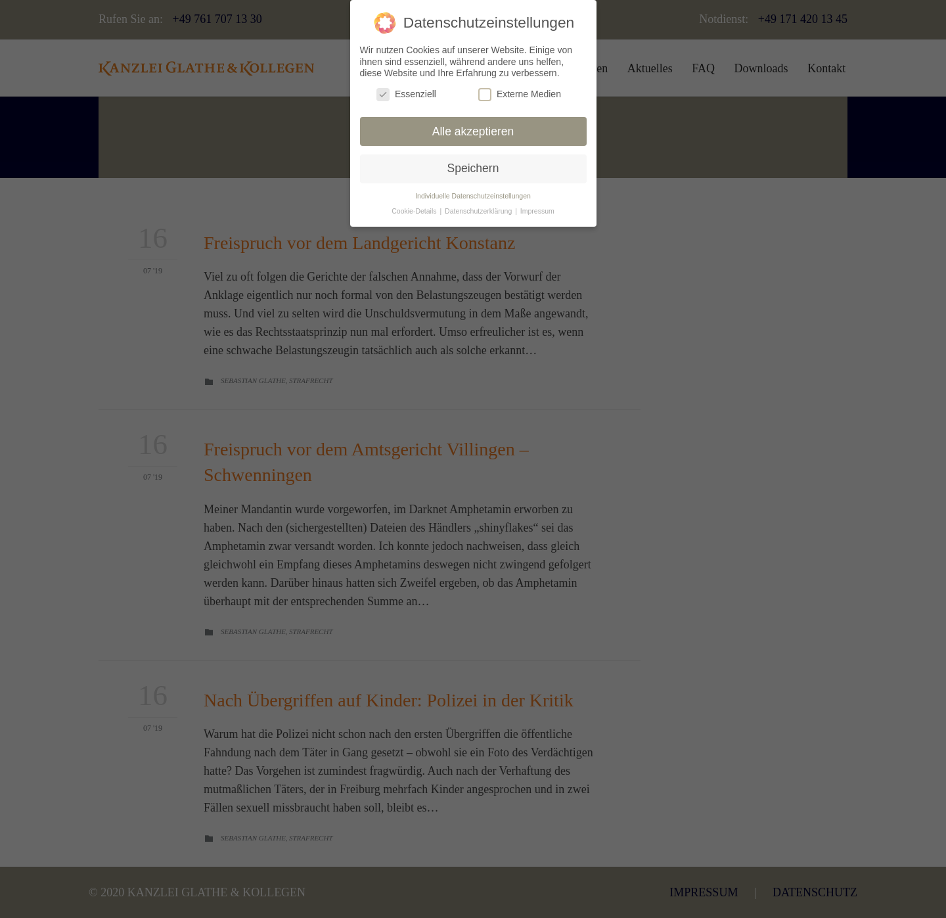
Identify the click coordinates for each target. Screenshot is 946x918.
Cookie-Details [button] (415, 211)
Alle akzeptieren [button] (473, 131)
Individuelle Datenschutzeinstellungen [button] (473, 196)
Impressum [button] (537, 211)
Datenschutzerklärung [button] (479, 211)
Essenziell (406, 94)
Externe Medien (519, 94)
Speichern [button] (473, 168)
